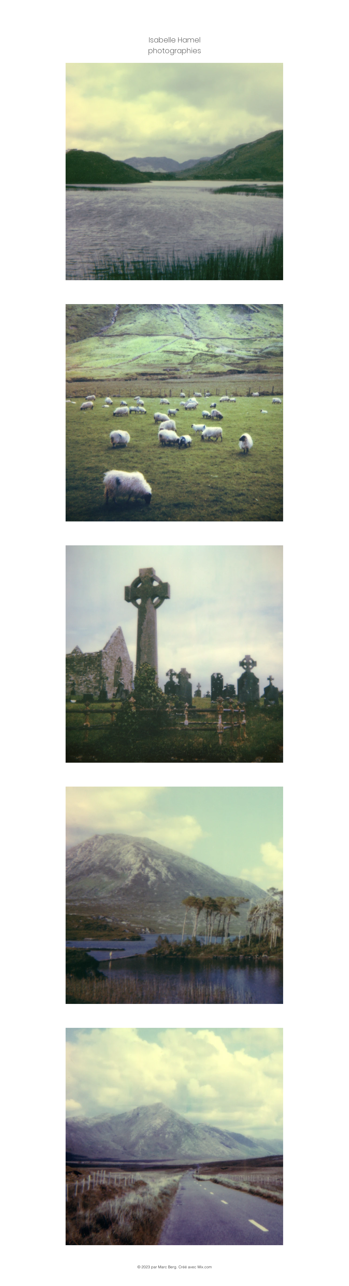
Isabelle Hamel (175, 40)
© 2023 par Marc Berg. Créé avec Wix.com (174, 1267)
